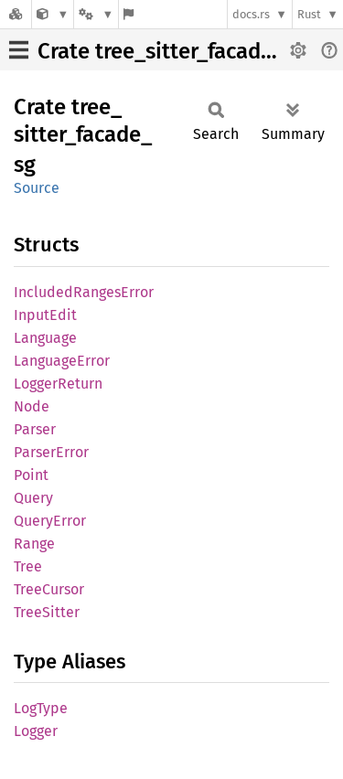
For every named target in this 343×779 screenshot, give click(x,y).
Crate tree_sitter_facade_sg (171, 51)
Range (34, 543)
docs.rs (251, 14)
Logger (36, 731)
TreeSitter (47, 612)
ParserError (51, 452)
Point (31, 475)
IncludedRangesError (84, 292)
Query (33, 498)
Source (36, 188)
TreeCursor (49, 589)
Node (31, 406)
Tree (28, 566)
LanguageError (62, 360)
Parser (35, 429)
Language (45, 338)
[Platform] (96, 14)
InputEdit (45, 315)
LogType (41, 708)
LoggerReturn (58, 383)
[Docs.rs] (15, 14)
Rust (309, 14)
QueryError (50, 520)
